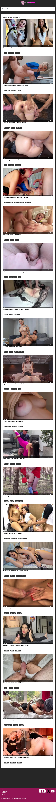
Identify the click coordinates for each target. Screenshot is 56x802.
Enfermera (6, 90)
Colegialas (6, 538)
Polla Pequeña (13, 277)
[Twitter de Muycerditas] (49, 791)
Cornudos (6, 650)
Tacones (17, 687)
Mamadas (18, 650)
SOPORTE (4, 794)
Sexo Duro (19, 127)
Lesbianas (6, 389)
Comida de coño (7, 725)
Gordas (12, 575)
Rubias (21, 725)
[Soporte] (52, 791)
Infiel (12, 650)
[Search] (28, 9)
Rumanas (13, 613)
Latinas (11, 351)
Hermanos (13, 762)
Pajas (5, 687)
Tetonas (17, 53)
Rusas (17, 239)
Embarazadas (7, 426)
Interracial (13, 90)
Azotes (5, 314)
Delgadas (6, 239)
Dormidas (6, 575)
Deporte (6, 463)
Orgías (12, 127)
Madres (18, 463)
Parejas (15, 725)
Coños (5, 277)
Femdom (17, 314)
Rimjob (10, 687)
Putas (11, 501)
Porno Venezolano (19, 202)
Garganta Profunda (8, 202)
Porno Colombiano (19, 351)
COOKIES (4, 792)
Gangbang (6, 127)
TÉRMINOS (4, 789)
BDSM (11, 314)
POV (20, 277)
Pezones (6, 613)
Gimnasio (12, 463)
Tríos (20, 389)
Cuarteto (6, 762)
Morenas (11, 53)
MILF (5, 53)
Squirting (18, 165)
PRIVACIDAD (4, 791)
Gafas (5, 351)
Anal (5, 165)
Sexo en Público (18, 501)
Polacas (6, 501)
